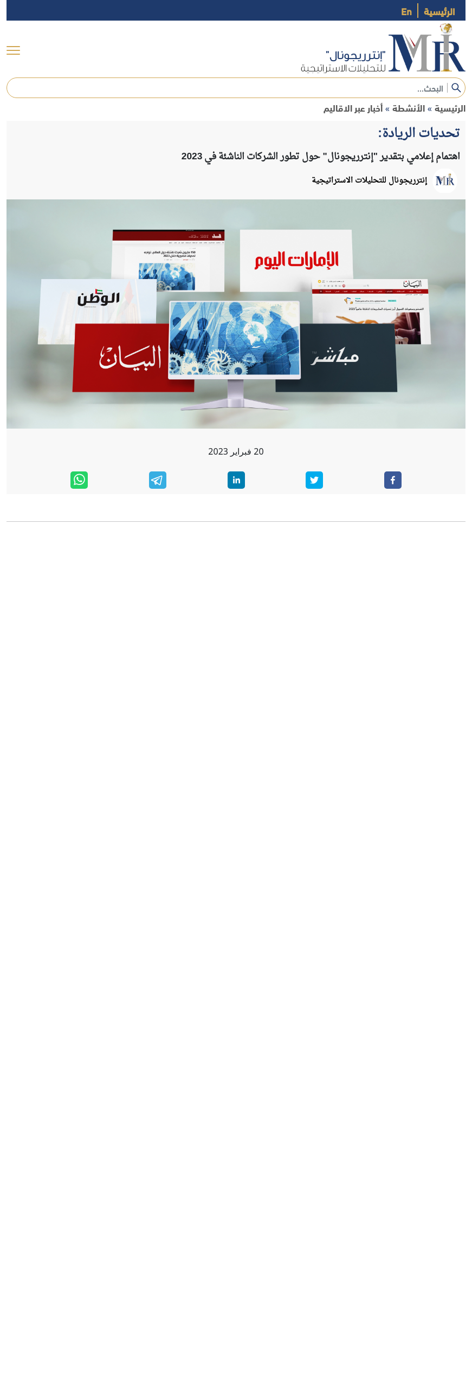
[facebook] (393, 480)
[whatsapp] (79, 480)
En (406, 10)
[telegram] (157, 480)
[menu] (13, 50)
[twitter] (314, 480)
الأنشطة (408, 107)
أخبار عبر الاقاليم (353, 107)
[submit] (456, 88)
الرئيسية (439, 10)
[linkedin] (236, 480)
